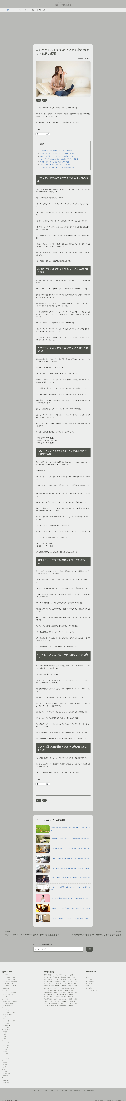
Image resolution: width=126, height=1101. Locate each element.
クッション (6, 1045)
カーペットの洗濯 (8, 1005)
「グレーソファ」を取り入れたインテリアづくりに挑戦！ (62, 869)
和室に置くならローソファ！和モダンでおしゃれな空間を (59, 975)
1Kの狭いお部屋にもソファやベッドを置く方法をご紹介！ (63, 918)
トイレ (4, 1016)
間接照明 (5, 1075)
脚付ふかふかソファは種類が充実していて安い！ (56, 162)
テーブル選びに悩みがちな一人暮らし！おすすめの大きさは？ (60, 1003)
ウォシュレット (7, 1018)
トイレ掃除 (6, 1023)
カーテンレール (7, 997)
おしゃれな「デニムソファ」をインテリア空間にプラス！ (62, 849)
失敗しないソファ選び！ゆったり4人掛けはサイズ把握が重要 (63, 878)
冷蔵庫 (5, 1064)
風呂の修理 (6, 1080)
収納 (4, 1034)
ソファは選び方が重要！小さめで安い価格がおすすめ (57, 167)
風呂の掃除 (6, 1082)
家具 (8, 10)
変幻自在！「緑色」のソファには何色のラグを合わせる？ (62, 839)
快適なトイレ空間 (8, 1025)
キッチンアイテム (8, 1010)
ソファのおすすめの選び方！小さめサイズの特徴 (56, 150)
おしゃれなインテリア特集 (10, 981)
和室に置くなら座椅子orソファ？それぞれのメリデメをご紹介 (63, 829)
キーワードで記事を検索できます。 (44, 944)
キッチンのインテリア (9, 1012)
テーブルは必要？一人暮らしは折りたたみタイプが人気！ (59, 997)
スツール (5, 1047)
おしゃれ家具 (6, 1042)
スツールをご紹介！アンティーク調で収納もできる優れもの (60, 1005)
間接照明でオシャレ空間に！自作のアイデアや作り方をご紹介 (60, 992)
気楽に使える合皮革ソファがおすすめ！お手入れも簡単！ (59, 994)
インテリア (5, 975)
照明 (3, 1069)
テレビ (5, 1062)
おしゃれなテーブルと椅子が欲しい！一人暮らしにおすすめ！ (60, 981)
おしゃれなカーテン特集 (9, 992)
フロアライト (5, 1027)
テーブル (5, 1053)
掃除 (4, 1036)
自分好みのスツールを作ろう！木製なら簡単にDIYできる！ (59, 988)
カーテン (4, 990)
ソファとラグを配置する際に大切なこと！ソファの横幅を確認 (63, 888)
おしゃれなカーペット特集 (10, 1001)
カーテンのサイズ (8, 994)
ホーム (4, 10)
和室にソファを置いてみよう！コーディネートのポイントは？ (60, 979)
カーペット (5, 999)
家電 (3, 1060)
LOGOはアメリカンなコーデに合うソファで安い (55, 164)
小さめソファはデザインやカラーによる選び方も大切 (57, 153)
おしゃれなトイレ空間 (9, 1021)
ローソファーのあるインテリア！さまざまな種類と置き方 (62, 859)
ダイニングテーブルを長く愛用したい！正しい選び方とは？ (60, 983)
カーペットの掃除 (8, 1003)
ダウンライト (6, 1071)
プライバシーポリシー (92, 990)
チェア (5, 1051)
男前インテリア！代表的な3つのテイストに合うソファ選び (63, 908)
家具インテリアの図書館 (107, 1100)
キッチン (4, 1007)
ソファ (12, 10)
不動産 (5, 1032)
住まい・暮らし (6, 1029)
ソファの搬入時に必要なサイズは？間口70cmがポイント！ (63, 898)
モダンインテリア (8, 983)
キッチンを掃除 (7, 1014)
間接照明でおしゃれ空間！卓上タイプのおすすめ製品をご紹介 (60, 999)
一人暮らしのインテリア (9, 986)
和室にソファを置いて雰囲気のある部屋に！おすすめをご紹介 (60, 986)
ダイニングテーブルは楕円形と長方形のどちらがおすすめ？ (60, 977)
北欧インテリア (7, 988)
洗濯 (4, 1038)
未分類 (4, 1067)
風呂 (3, 1078)
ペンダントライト (8, 1073)
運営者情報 (89, 988)
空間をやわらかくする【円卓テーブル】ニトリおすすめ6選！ (60, 1001)
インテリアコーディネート (10, 977)
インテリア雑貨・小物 (9, 979)
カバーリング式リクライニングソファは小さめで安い (57, 156)
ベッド (5, 1056)
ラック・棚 (6, 1058)
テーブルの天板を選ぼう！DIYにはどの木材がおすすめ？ (59, 990)
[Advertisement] (63, 28)
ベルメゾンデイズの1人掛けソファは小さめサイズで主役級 (59, 159)
